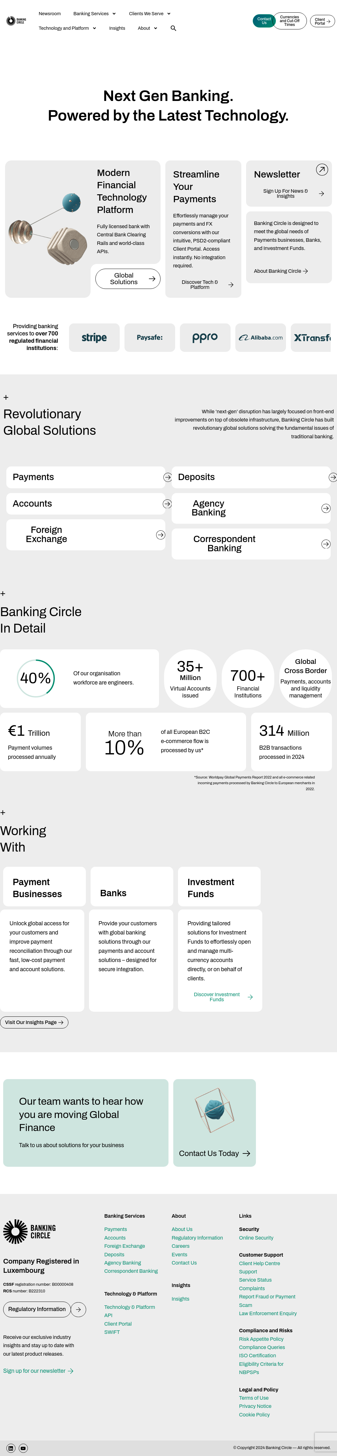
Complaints (252, 1288)
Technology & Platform (129, 1307)
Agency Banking (122, 1262)
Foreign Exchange (124, 1246)
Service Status (255, 1280)
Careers (181, 1246)
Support (248, 1271)
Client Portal (118, 1324)
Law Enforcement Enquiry (268, 1313)
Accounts (115, 1237)
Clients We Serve (150, 13)
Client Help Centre (259, 1263)
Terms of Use (254, 1398)
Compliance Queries (262, 1347)
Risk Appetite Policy (261, 1339)
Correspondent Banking (131, 1271)
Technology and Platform (68, 28)
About (148, 28)
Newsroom (50, 13)
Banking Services (95, 13)
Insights (117, 28)
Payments (115, 1229)
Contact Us (184, 1262)
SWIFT (112, 1332)
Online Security (256, 1237)
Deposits (114, 1254)
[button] (173, 28)
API (108, 1315)
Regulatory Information (197, 1237)
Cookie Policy (254, 1414)
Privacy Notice (255, 1406)
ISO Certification (257, 1355)
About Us (182, 1229)
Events (180, 1254)
